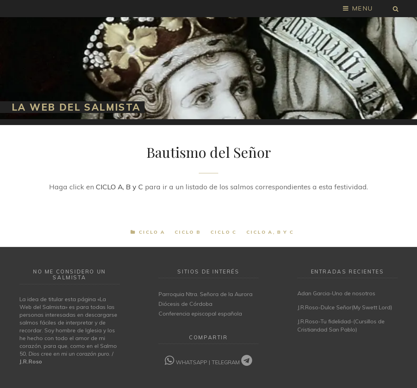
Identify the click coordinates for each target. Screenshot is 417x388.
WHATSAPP (187, 362)
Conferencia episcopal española (200, 313)
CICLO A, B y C (119, 186)
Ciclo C (223, 232)
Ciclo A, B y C (270, 232)
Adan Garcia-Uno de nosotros (336, 293)
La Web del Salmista (76, 107)
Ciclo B (188, 232)
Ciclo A (152, 232)
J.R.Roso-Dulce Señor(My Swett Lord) (344, 307)
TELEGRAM (232, 362)
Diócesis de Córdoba (185, 303)
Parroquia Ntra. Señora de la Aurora (206, 294)
